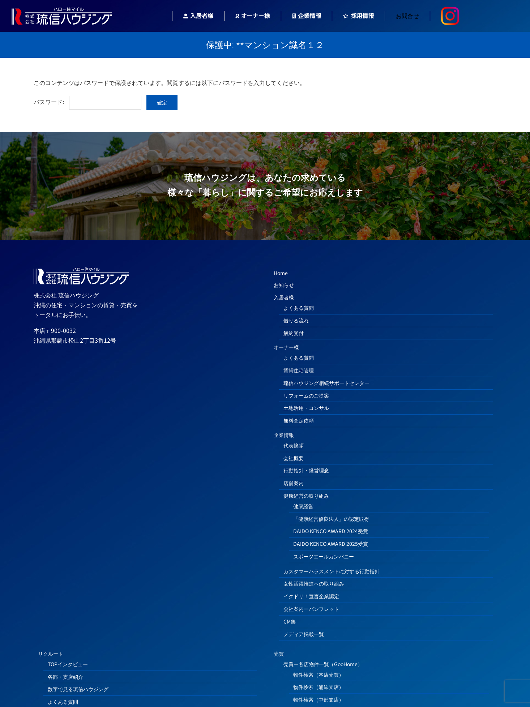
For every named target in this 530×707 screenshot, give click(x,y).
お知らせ (284, 284)
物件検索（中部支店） (318, 699)
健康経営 (303, 506)
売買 (279, 653)
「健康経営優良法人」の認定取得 (331, 518)
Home (281, 273)
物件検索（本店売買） (318, 674)
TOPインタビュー (68, 664)
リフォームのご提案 (306, 395)
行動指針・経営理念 (306, 470)
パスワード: (87, 101)
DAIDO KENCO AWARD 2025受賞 (330, 543)
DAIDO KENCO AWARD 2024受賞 (330, 531)
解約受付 (293, 333)
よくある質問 (298, 307)
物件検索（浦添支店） (318, 686)
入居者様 (284, 297)
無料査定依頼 (298, 420)
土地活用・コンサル (306, 407)
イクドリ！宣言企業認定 (311, 596)
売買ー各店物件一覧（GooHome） (323, 664)
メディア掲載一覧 (303, 634)
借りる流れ (296, 320)
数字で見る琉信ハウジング (78, 689)
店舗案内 (293, 483)
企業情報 (284, 434)
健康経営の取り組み (306, 495)
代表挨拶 (293, 445)
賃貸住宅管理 (298, 370)
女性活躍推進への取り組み (313, 583)
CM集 (289, 621)
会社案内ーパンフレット (311, 608)
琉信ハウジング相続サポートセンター (326, 382)
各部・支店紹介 (65, 676)
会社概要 (293, 458)
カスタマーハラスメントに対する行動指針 (331, 571)
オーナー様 (286, 347)
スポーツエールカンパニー (323, 556)
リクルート (50, 653)
